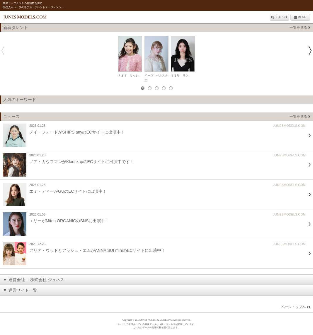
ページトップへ (293, 307)
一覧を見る (298, 27)
